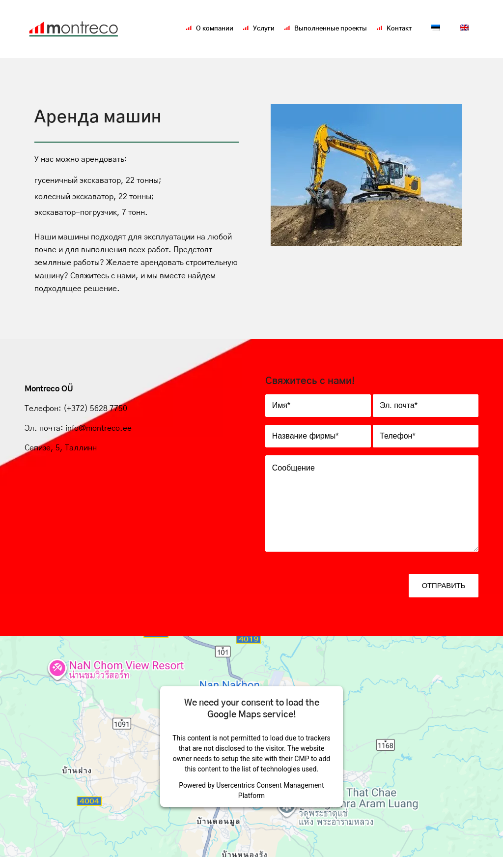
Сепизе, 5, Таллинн (61, 448)
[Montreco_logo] (74, 29)
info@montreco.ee (98, 428)
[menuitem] (214, 29)
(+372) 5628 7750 (94, 409)
